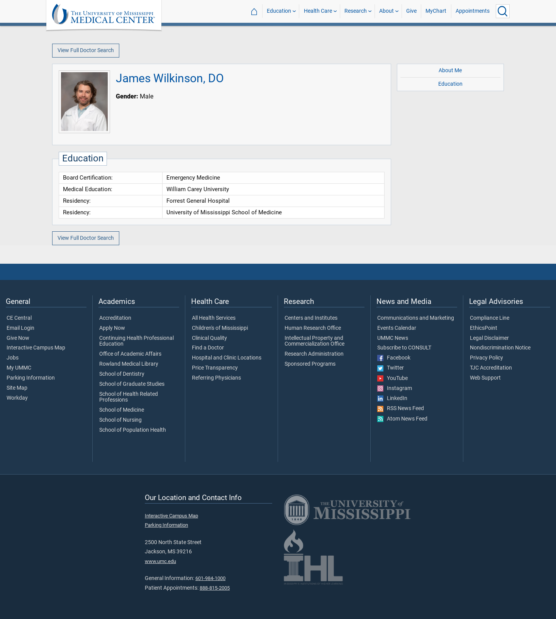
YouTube (392, 378)
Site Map (17, 388)
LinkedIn (392, 398)
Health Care (318, 11)
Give (411, 11)
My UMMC (19, 368)
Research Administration (314, 354)
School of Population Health (132, 430)
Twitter (390, 368)
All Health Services (214, 318)
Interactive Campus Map (36, 348)
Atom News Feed (402, 419)
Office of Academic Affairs (130, 354)
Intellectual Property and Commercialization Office (314, 341)
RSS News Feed (400, 408)
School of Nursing (120, 420)
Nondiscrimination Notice (500, 348)
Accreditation (115, 318)
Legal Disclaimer (489, 338)
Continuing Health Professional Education (136, 341)
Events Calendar (396, 328)
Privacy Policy (486, 358)
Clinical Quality (209, 338)
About (386, 11)
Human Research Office (313, 328)
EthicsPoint (483, 328)
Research (355, 11)
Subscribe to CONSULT (404, 348)
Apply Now (112, 328)
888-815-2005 (215, 588)
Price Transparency (215, 368)
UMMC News (392, 338)
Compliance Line (489, 318)
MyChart (435, 11)
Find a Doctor (208, 348)
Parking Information (31, 378)
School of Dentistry (121, 374)
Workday (17, 398)
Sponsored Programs (310, 364)
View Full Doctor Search (86, 50)
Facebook (393, 358)
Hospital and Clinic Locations (226, 358)
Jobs (13, 358)
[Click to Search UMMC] (503, 11)
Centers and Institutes (311, 318)
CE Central (19, 318)
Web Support (485, 378)
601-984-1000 (210, 578)
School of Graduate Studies (131, 384)
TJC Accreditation (491, 368)
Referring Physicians (216, 378)
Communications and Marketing (415, 318)
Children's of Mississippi (220, 328)
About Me (450, 70)
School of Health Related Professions (128, 397)
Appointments (473, 11)
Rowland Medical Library (128, 364)
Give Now (18, 338)
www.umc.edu (160, 561)
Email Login (20, 328)
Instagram (394, 388)
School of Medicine (121, 410)
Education (279, 11)
